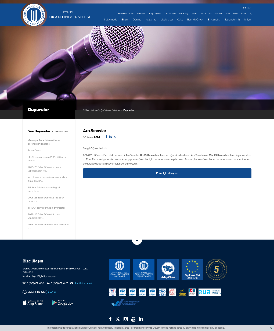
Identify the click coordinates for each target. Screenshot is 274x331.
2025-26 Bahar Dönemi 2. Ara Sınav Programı (46, 190)
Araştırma (151, 19)
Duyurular (128, 100)
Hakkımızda (110, 19)
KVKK (244, 13)
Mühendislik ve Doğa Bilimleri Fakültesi (101, 100)
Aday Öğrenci (155, 13)
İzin (210, 13)
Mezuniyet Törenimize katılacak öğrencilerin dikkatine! (44, 133)
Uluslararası (167, 19)
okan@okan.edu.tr (83, 274)
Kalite (180, 19)
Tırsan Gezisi (34, 141)
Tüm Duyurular (61, 122)
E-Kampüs (214, 19)
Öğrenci (137, 19)
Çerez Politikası (131, 327)
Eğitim (124, 19)
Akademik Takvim (126, 13)
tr (244, 8)
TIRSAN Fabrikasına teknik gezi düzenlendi (44, 180)
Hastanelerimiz (232, 19)
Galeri (194, 13)
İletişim (247, 19)
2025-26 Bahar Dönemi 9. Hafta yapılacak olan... (44, 207)
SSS (228, 13)
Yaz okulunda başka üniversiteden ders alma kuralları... (47, 170)
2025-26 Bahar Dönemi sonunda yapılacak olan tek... (44, 160)
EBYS (203, 13)
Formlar (219, 13)
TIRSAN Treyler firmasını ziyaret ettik (46, 198)
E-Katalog (183, 13)
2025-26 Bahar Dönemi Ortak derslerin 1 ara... (48, 217)
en (249, 8)
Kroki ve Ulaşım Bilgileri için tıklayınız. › (40, 267)
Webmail (141, 13)
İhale (235, 13)
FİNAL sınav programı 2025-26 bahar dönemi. (47, 150)
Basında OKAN (195, 19)
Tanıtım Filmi (170, 13)
